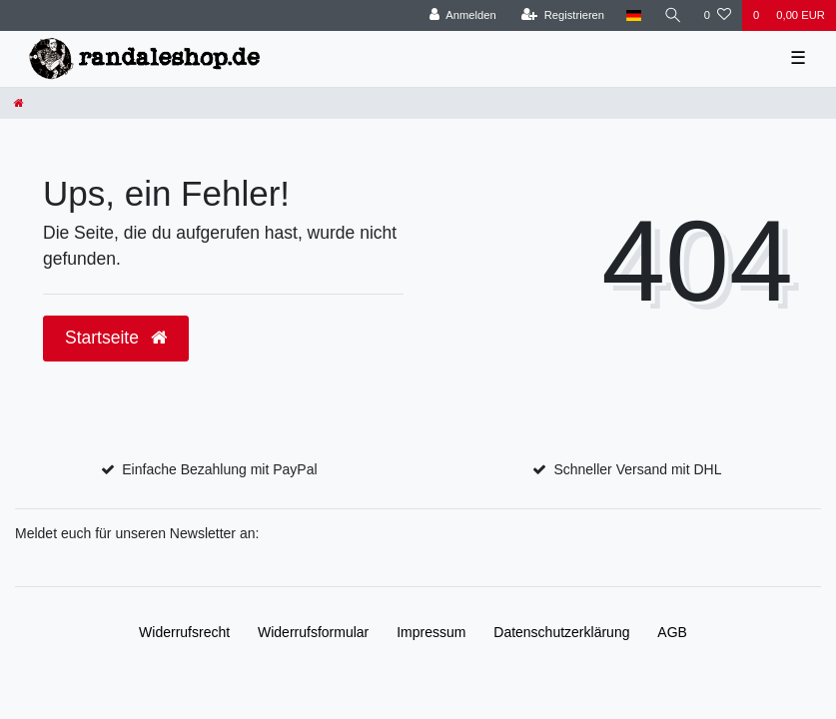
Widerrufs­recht (184, 632)
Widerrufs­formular (313, 632)
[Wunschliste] (717, 15)
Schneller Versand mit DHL (637, 469)
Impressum (431, 632)
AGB (672, 632)
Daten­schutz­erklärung (561, 632)
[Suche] (673, 15)
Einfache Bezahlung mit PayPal (219, 469)
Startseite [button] (116, 338)
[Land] (633, 15)
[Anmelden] (462, 15)
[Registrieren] (562, 15)
